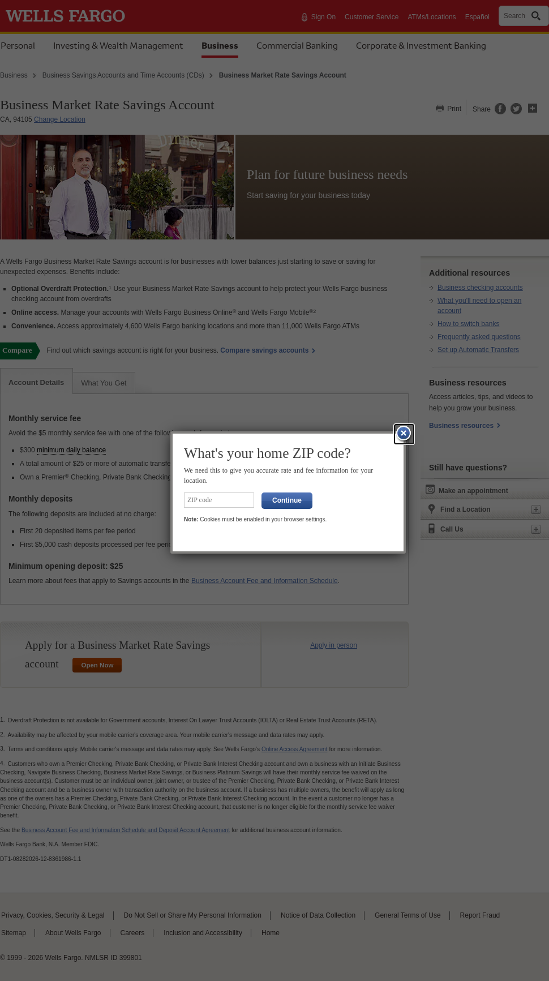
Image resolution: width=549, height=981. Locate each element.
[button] (404, 434)
